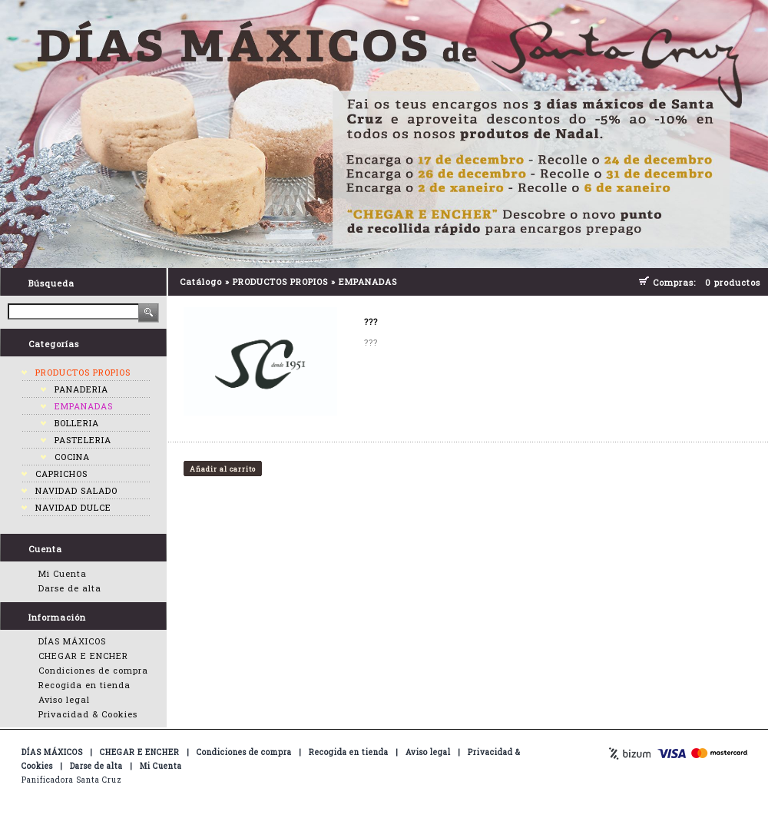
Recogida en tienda (84, 684)
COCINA (72, 456)
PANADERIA (81, 389)
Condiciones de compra (93, 670)
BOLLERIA (77, 423)
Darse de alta (69, 588)
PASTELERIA (83, 439)
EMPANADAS (84, 406)
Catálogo (201, 281)
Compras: (677, 282)
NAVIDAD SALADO (76, 490)
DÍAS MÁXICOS (72, 641)
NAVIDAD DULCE (73, 507)
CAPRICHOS (61, 473)
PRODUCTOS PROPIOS (83, 372)
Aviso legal (64, 699)
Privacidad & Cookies (87, 714)
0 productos (732, 282)
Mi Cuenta (62, 573)
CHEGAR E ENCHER (83, 655)
